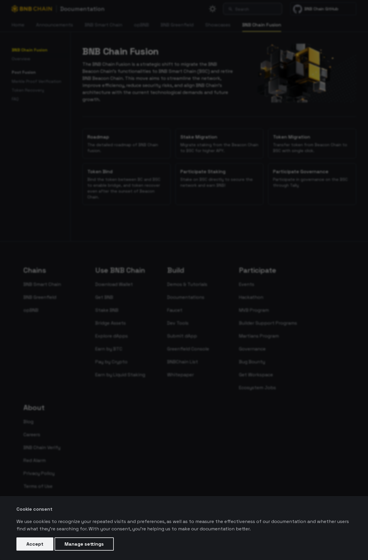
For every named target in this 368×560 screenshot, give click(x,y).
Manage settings (84, 544)
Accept (34, 544)
